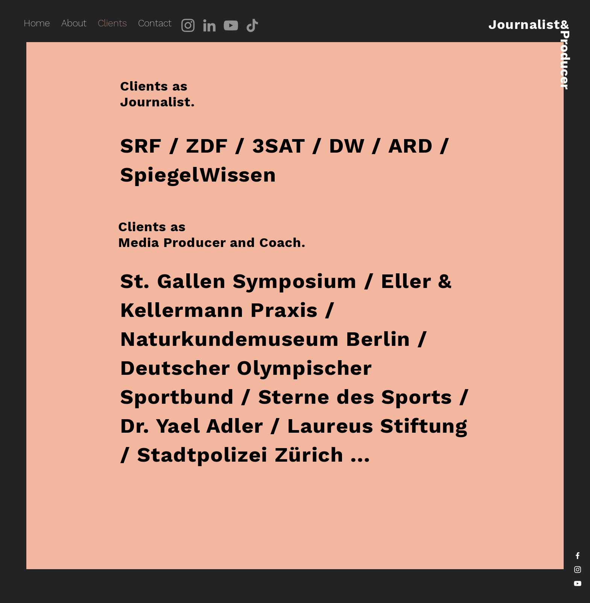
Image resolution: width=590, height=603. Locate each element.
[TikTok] (252, 25)
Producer (565, 59)
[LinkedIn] (209, 25)
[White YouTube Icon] (577, 583)
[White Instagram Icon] (577, 569)
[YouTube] (231, 25)
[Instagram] (188, 25)
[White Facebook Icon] (577, 555)
